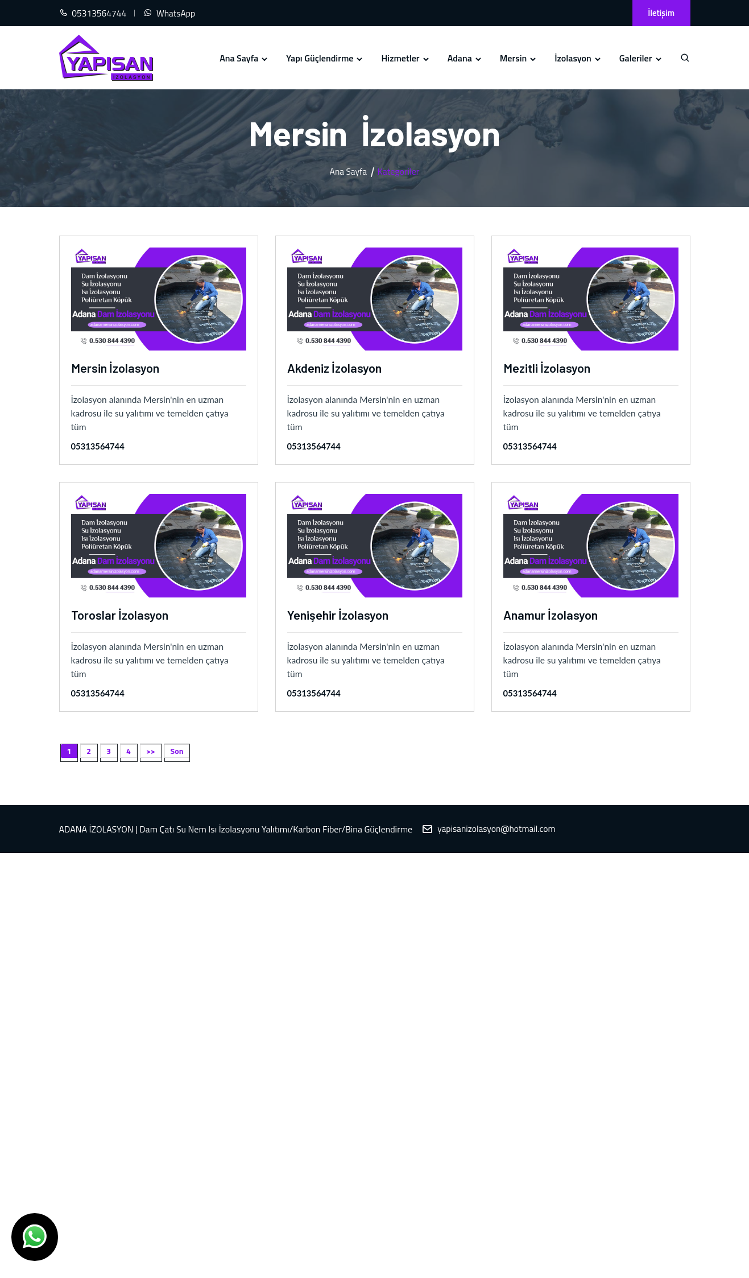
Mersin (519, 58)
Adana (465, 58)
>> (150, 751)
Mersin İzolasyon (116, 367)
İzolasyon (578, 58)
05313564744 (98, 447)
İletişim (659, 12)
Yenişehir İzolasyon (339, 614)
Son (177, 751)
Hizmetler (405, 58)
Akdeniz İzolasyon (335, 367)
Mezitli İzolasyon (548, 367)
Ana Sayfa (244, 58)
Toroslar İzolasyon (120, 614)
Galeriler (641, 58)
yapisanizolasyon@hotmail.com (497, 829)
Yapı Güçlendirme (325, 58)
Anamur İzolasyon (551, 614)
